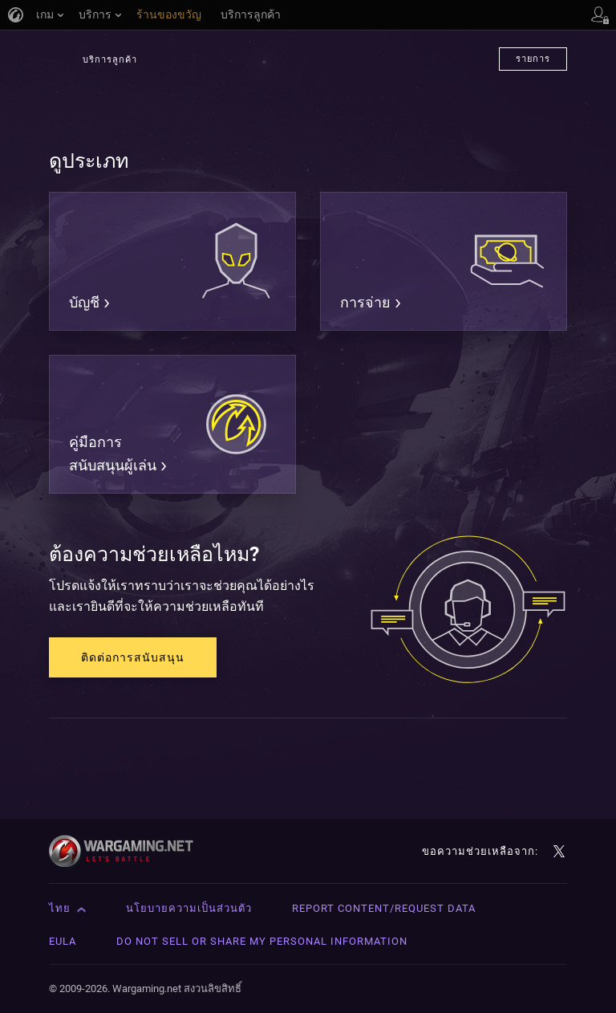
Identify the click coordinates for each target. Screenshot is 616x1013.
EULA (62, 941)
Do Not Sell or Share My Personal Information (261, 941)
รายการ (533, 59)
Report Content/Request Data (384, 908)
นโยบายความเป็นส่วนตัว (189, 908)
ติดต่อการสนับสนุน (132, 657)
